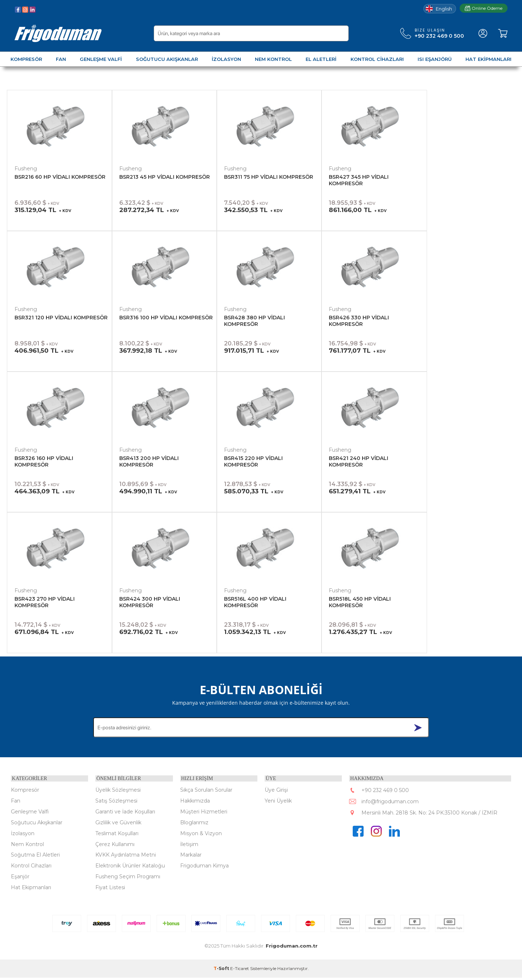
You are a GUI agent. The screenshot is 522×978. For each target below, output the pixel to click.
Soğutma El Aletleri (35, 855)
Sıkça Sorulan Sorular (206, 790)
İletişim (189, 844)
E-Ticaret (239, 968)
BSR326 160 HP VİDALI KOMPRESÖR (43, 461)
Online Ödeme (483, 8)
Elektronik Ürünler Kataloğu (130, 866)
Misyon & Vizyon (201, 833)
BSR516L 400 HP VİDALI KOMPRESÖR (255, 602)
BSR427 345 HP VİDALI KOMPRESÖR (359, 180)
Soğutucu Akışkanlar (36, 822)
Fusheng (25, 168)
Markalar (191, 855)
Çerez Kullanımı (114, 844)
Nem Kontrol (27, 844)
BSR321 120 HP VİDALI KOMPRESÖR (61, 317)
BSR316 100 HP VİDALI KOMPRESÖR (166, 317)
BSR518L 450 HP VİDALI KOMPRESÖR (360, 602)
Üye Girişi (276, 790)
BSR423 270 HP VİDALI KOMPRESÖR (44, 602)
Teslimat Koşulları (116, 833)
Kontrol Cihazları (31, 866)
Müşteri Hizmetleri (203, 811)
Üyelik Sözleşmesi (118, 790)
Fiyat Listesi (110, 887)
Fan (15, 800)
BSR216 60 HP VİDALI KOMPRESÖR (59, 177)
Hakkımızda (195, 800)
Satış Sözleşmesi (116, 800)
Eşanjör (20, 877)
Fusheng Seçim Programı (127, 877)
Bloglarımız (194, 822)
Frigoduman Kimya (204, 866)
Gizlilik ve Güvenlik (118, 822)
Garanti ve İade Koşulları (125, 811)
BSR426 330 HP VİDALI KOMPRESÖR (359, 320)
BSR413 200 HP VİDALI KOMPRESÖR (149, 461)
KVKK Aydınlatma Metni (125, 855)
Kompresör (25, 790)
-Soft (222, 968)
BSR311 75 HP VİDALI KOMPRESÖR (268, 177)
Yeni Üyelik (278, 800)
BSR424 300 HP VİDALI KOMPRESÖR (149, 602)
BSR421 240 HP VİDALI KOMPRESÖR (358, 461)
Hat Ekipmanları (31, 887)
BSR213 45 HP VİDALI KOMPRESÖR (164, 177)
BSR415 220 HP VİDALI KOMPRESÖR (253, 461)
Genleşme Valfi (30, 811)
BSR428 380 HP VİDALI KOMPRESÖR (254, 320)
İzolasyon (22, 833)
